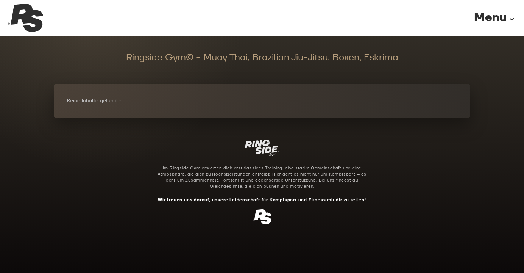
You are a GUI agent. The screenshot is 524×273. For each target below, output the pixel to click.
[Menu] (487, 18)
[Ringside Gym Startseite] (25, 18)
